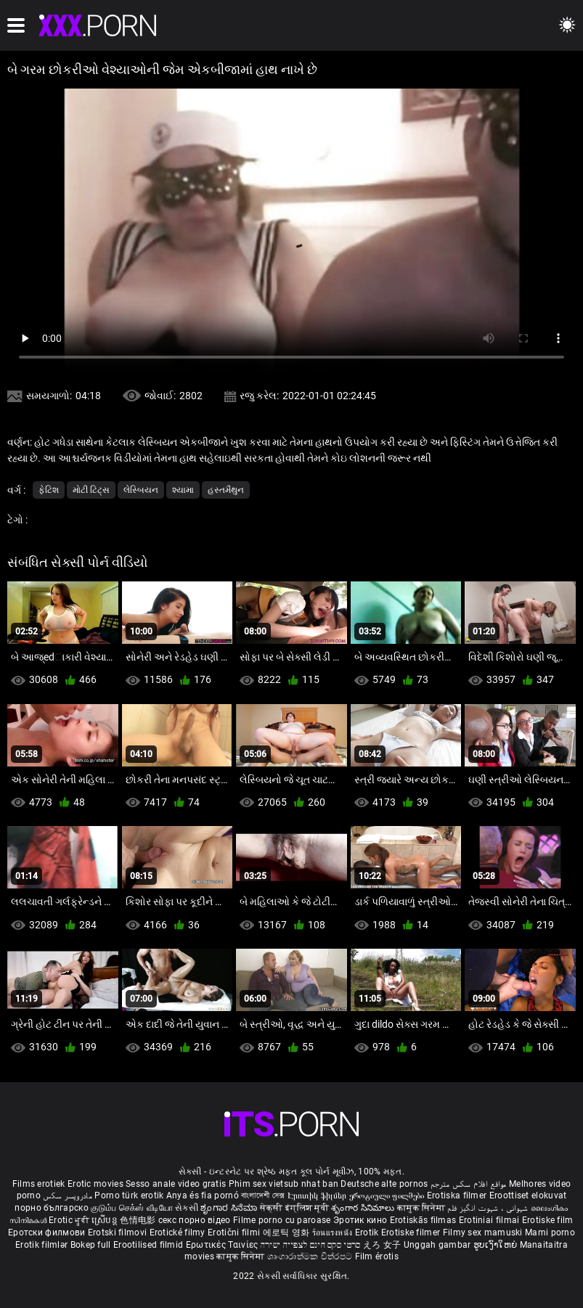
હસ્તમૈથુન (226, 490)
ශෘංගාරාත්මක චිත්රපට (311, 1256)
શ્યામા (183, 490)
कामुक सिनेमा (422, 1208)
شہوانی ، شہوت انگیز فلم (488, 1208)
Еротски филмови (48, 1232)
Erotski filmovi (119, 1232)
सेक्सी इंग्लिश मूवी (294, 1208)
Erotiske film (548, 1220)
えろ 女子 (382, 1245)
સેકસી (186, 1208)
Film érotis (377, 1256)
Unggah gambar (438, 1245)
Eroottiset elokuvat (528, 1195)
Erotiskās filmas (424, 1220)
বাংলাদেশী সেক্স (263, 1195)
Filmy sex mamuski (483, 1232)
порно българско (52, 1208)
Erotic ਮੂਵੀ (70, 1220)
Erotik (368, 1232)
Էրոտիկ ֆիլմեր (318, 1195)
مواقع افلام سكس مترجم (469, 1184)
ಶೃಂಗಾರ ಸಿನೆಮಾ (229, 1208)
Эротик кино (361, 1220)
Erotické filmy (179, 1232)
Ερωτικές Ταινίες (223, 1245)
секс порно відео (194, 1220)
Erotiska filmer (458, 1195)
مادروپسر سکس (67, 1195)
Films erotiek (38, 1184)
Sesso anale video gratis (176, 1184)
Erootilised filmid (149, 1245)
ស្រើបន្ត (105, 1220)
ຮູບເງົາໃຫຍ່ (496, 1245)
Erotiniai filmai (490, 1220)
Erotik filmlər (42, 1245)
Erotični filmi (235, 1232)
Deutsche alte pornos (384, 1184)
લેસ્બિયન (140, 490)
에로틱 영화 (287, 1232)
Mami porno (550, 1232)
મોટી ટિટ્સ (91, 490)
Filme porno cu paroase (282, 1220)
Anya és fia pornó (202, 1195)
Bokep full (90, 1245)
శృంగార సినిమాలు (364, 1208)
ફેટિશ (48, 490)
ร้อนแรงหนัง (333, 1232)
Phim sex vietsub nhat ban (284, 1184)
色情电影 (139, 1220)
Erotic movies (97, 1184)
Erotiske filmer (412, 1232)
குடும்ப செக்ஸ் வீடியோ (132, 1208)
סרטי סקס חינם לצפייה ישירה (311, 1245)
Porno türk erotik (128, 1195)
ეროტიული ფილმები (388, 1195)
